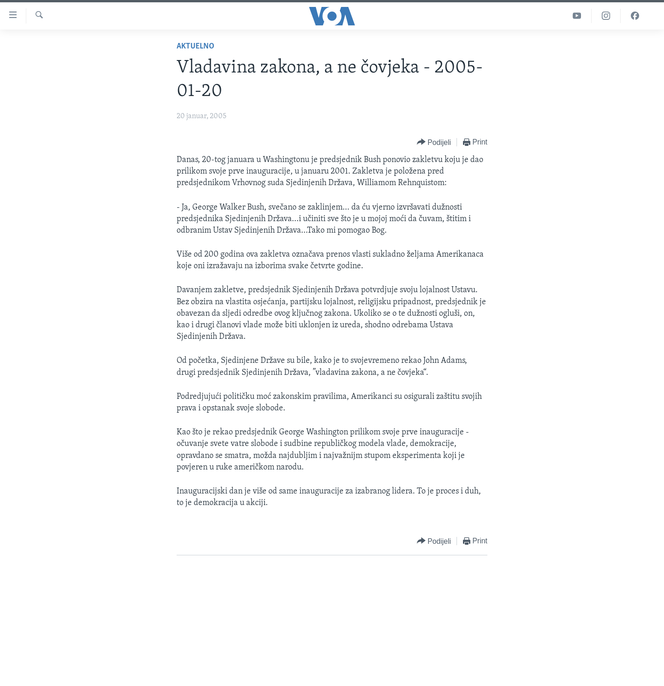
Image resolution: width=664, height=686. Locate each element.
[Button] (434, 142)
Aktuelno (195, 46)
